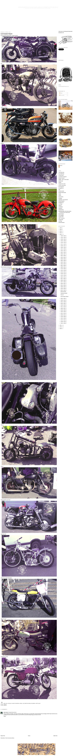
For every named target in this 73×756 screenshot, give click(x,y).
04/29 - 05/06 (63, 288)
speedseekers (61, 209)
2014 (61, 231)
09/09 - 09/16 (63, 258)
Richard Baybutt (61, 201)
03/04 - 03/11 (63, 308)
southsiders (61, 206)
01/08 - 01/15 (63, 321)
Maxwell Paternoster (62, 192)
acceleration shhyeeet (62, 176)
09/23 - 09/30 (63, 255)
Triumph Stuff (61, 216)
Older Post (55, 735)
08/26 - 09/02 (63, 262)
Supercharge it (61, 213)
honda (21, 703)
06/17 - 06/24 (63, 278)
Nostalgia (60, 198)
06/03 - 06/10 (63, 280)
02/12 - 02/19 (63, 313)
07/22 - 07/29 (63, 270)
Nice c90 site (61, 196)
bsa (7, 703)
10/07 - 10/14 (63, 252)
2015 (61, 229)
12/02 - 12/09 (63, 240)
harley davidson (15, 703)
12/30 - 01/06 (63, 235)
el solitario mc (61, 188)
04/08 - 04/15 (63, 300)
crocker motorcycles (62, 185)
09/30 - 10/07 (63, 253)
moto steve (6, 712)
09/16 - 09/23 (63, 257)
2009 (61, 328)
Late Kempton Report (6, 33)
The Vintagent (61, 215)
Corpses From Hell (62, 183)
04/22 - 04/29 (63, 290)
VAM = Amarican (62, 218)
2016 (61, 227)
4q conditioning (61, 173)
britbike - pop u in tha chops (64, 179)
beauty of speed (61, 178)
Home (29, 735)
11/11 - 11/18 (63, 244)
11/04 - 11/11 (63, 245)
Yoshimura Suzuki (64, 293)
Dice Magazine (61, 186)
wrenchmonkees (62, 222)
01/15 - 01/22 (63, 319)
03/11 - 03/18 (63, 306)
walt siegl (60, 221)
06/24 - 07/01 (63, 276)
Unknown (60, 165)
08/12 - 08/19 (63, 265)
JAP (23, 703)
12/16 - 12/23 (63, 237)
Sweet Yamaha (63, 291)
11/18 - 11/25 (63, 242)
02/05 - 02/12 (63, 314)
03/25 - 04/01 (63, 303)
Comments (61, 95)
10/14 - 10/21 (63, 250)
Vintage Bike (61, 219)
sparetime (60, 208)
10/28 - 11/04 (63, 247)
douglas (10, 703)
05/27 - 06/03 (63, 281)
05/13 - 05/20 (63, 285)
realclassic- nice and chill (63, 199)
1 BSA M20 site (61, 172)
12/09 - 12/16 (63, 239)
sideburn (60, 205)
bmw (5, 703)
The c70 (62, 294)
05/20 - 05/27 (63, 283)
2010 (61, 326)
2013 (61, 232)
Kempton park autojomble (29, 703)
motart (60, 193)
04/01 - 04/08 (63, 301)
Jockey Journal (61, 191)
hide (59, 189)
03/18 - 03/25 (63, 305)
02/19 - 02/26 (63, 311)
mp (59, 166)
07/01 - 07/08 (63, 275)
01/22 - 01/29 (63, 318)
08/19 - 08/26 (63, 263)
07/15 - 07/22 (63, 272)
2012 (61, 234)
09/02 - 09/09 (63, 260)
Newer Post (3, 735)
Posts (60, 93)
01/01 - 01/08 (63, 323)
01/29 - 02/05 (63, 316)
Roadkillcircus (61, 202)
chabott (60, 182)
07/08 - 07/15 (63, 273)
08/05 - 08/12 (63, 267)
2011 (61, 325)
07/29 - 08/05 (63, 268)
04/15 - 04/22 (63, 298)
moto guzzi (38, 703)
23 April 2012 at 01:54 (12, 712)
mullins (60, 195)
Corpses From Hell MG (38, 5)
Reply (5, 716)
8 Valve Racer (61, 175)
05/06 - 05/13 (63, 286)
